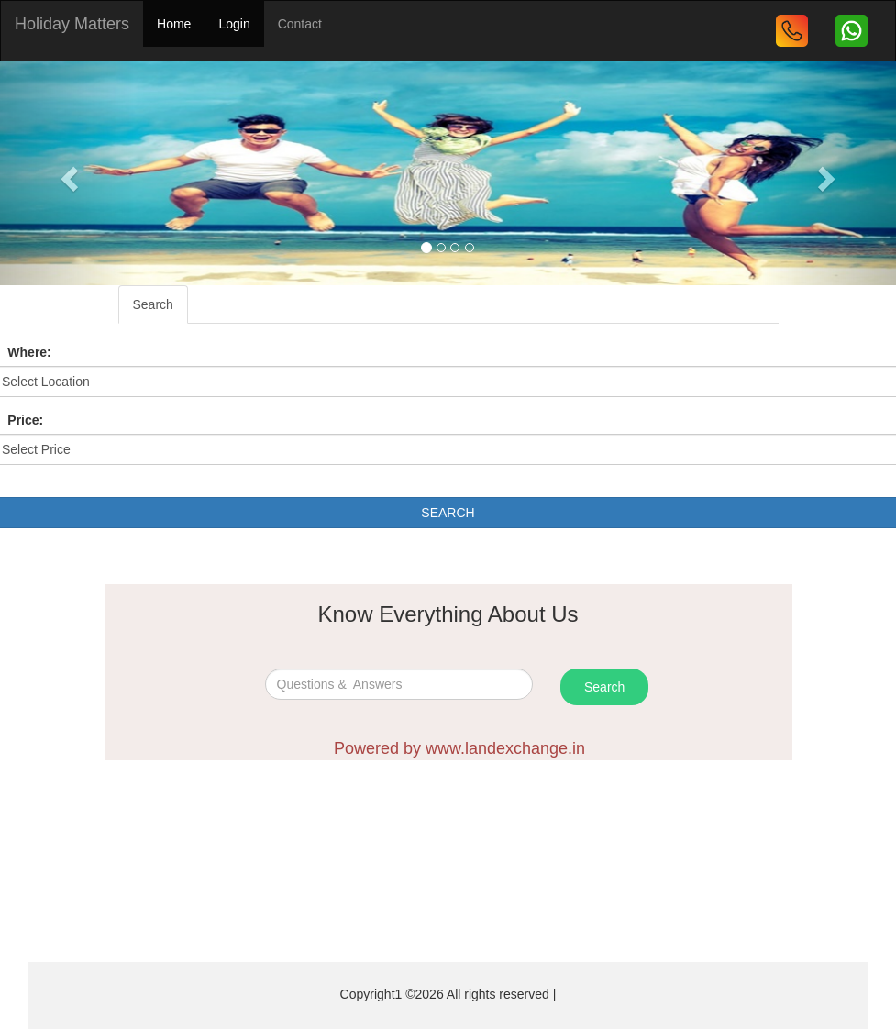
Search (153, 304)
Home (174, 24)
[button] (67, 173)
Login (233, 24)
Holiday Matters (72, 24)
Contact (300, 24)
